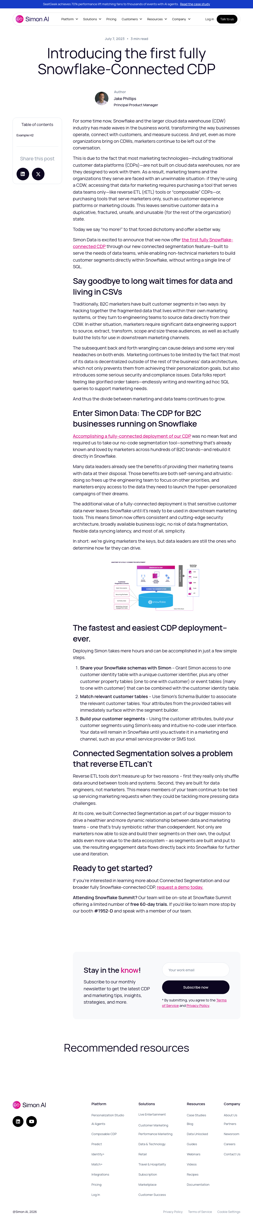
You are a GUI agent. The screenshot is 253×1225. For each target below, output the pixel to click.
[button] (69, 19)
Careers (229, 1144)
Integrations (100, 1174)
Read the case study (195, 4)
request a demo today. (180, 887)
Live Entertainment (152, 1114)
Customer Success (152, 1194)
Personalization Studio (107, 1115)
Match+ (97, 1164)
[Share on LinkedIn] (23, 174)
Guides (192, 1144)
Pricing (111, 19)
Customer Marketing (153, 1125)
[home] (32, 19)
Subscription (147, 1174)
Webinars (193, 1154)
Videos (192, 1164)
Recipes (192, 1174)
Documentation (198, 1184)
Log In (95, 1194)
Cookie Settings (228, 1212)
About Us (230, 1115)
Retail (142, 1154)
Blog (190, 1123)
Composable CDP (104, 1134)
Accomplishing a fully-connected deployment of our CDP (132, 436)
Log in (209, 19)
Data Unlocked (197, 1134)
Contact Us (232, 1154)
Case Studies (196, 1115)
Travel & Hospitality (152, 1164)
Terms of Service (200, 1212)
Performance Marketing (155, 1134)
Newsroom (231, 1134)
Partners (230, 1123)
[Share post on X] (38, 174)
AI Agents (98, 1123)
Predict (96, 1144)
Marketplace (147, 1184)
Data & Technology (152, 1144)
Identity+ (97, 1154)
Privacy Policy (198, 1005)
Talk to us (227, 19)
